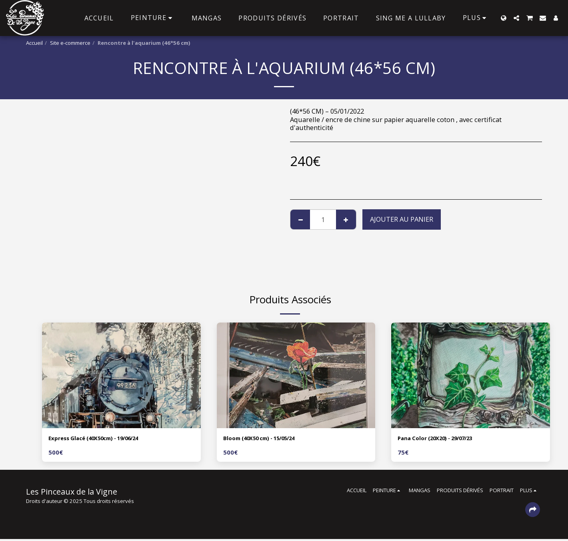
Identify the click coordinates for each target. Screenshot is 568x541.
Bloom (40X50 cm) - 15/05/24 (268, 439)
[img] (121, 375)
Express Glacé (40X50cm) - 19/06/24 (105, 439)
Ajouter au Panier (401, 219)
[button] (516, 18)
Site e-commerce (70, 42)
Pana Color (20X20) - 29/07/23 (444, 439)
